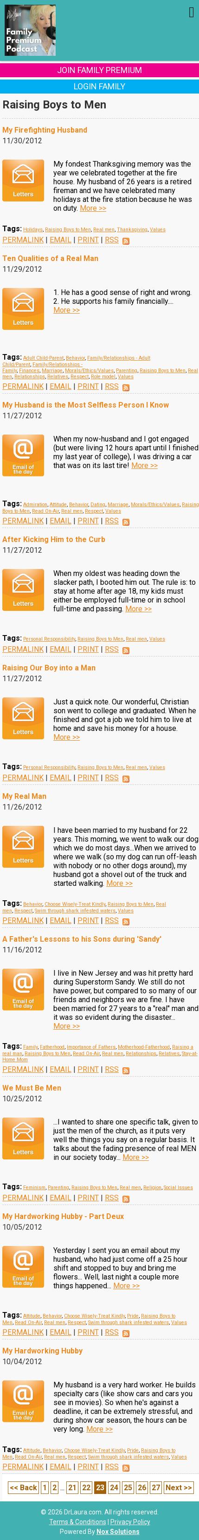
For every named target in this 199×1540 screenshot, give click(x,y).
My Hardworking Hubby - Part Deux (63, 1216)
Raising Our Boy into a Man (49, 667)
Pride (133, 1316)
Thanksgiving (132, 230)
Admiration (35, 505)
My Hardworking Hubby (42, 1350)
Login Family (99, 86)
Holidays (33, 230)
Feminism (34, 1188)
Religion (152, 1188)
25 (128, 1487)
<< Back (23, 1487)
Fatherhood (52, 1047)
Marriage (52, 371)
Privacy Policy (130, 1522)
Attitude (58, 505)
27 (156, 1487)
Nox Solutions (118, 1531)
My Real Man (24, 796)
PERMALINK (23, 239)
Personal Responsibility (49, 639)
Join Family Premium (99, 70)
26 (142, 1487)
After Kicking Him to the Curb (53, 539)
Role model (103, 377)
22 (86, 1487)
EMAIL (60, 239)
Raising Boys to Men (68, 230)
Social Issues (178, 1188)
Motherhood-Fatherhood (144, 1047)
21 (72, 1487)
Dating (97, 505)
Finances (29, 371)
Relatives (57, 377)
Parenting (126, 371)
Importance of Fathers (91, 1047)
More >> (93, 208)
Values (158, 230)
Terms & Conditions (77, 1522)
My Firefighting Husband (44, 130)
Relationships (29, 377)
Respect (80, 377)
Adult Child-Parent (43, 358)
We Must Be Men (31, 1088)
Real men (104, 230)
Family (30, 1047)
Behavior (75, 358)
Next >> (179, 1487)
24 (114, 1487)
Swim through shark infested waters (75, 911)
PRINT (88, 239)
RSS (112, 239)
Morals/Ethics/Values (89, 371)
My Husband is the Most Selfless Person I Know (85, 405)
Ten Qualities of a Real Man (50, 258)
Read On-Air (45, 511)
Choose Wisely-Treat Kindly (75, 904)
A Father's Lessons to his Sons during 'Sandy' (81, 939)
